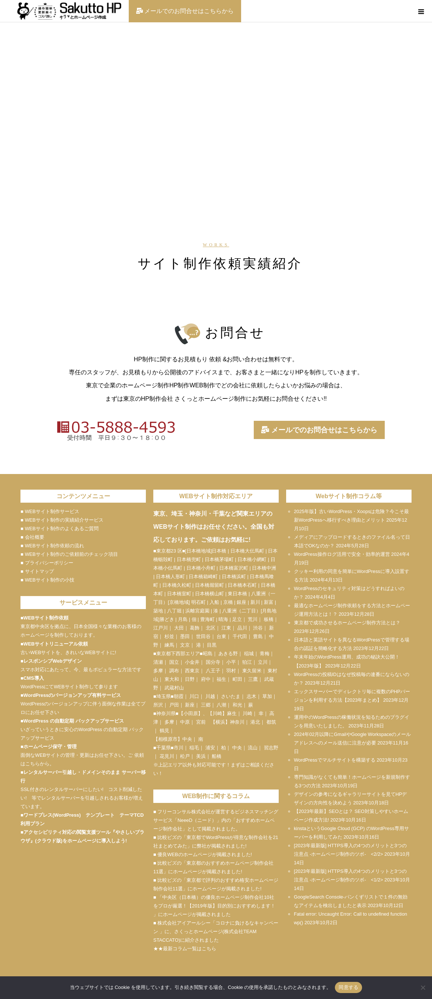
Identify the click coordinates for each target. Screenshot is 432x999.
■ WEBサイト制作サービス (49, 511)
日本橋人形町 (170, 576)
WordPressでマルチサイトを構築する (334, 760)
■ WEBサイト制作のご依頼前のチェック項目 (69, 554)
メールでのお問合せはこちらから (319, 430)
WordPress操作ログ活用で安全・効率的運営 (342, 554)
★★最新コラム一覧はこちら (184, 948)
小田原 (190, 713)
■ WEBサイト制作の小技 (47, 580)
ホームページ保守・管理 (50, 746)
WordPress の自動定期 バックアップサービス (73, 721)
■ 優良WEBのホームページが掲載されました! (202, 854)
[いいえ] (422, 987)
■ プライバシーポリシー (46, 563)
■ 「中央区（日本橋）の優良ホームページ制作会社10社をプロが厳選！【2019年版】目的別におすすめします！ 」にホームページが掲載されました (214, 905)
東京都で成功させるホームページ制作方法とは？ (347, 622)
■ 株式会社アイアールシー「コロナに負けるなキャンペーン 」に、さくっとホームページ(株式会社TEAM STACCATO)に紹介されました (215, 931)
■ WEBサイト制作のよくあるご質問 (59, 528)
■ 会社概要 (32, 537)
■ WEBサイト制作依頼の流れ (52, 545)
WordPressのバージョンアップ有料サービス (72, 695)
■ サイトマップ (37, 571)
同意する (348, 987)
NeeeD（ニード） (197, 820)
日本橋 (219, 551)
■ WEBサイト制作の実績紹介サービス (61, 520)
